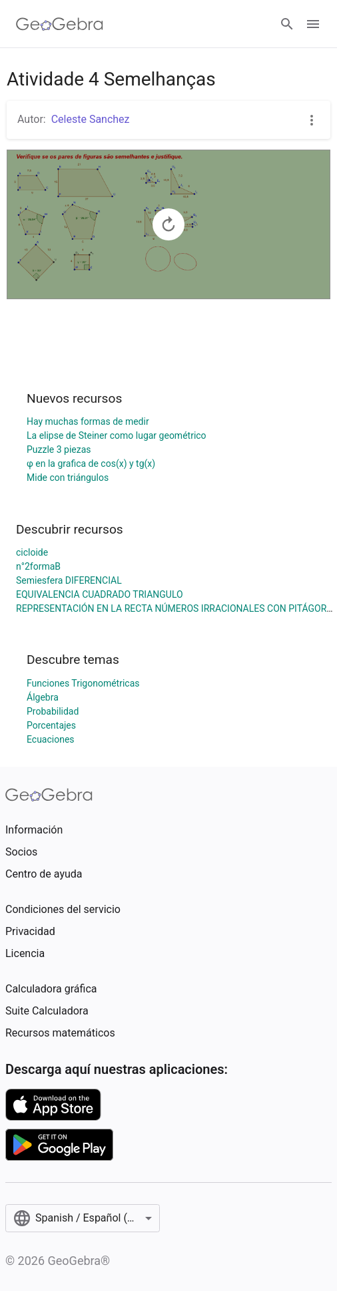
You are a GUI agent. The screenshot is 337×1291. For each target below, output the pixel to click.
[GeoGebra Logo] (59, 24)
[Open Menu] (313, 24)
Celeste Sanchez (90, 119)
